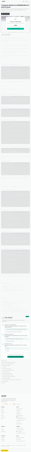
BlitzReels (2, 437)
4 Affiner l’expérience (5, 381)
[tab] (7, 34)
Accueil (2, 408)
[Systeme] (26, 1)
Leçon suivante (4, 450)
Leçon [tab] (3, 34)
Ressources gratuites (8, 445)
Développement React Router (21, 418)
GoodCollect (3, 431)
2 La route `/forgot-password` (6, 365)
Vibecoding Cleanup (19, 408)
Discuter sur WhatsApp (20, 437)
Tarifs (2, 413)
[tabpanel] (15, 175)
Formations (13, 445)
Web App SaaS (18, 413)
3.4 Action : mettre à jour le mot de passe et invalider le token (11, 379)
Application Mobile (19, 415)
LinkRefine (2, 439)
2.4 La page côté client (5, 371)
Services (2, 410)
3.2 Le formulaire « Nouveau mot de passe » (8, 376)
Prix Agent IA (18, 412)
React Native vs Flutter (20, 429)
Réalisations (3, 417)
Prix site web (18, 422)
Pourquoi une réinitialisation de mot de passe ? (9, 362)
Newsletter (24, 445)
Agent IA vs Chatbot (19, 428)
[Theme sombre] (28, 1)
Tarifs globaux (18, 410)
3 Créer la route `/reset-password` (7, 373)
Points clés (3, 382)
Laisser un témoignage (19, 445)
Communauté (7, 446)
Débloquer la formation (15, 28)
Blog (2, 418)
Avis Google (18, 439)
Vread (2, 428)
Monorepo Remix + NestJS (20, 433)
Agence (2, 415)
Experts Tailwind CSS (20, 420)
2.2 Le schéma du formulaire (6, 368)
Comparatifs (3, 412)
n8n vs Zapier (19, 431)
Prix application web (19, 423)
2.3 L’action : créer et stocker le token (8, 370)
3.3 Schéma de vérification (6, 378)
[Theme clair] (25, 1)
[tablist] (5, 35)
